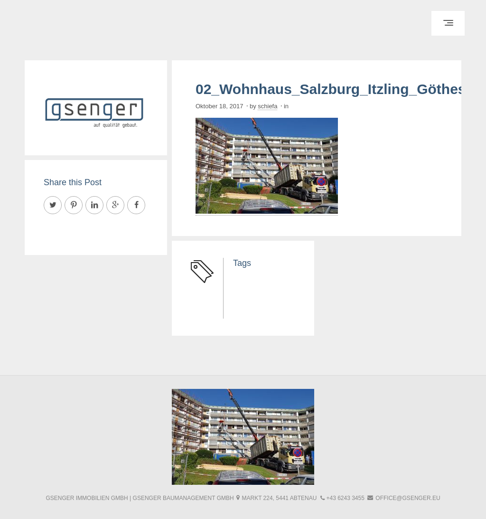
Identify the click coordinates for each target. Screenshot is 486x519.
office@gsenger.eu (407, 498)
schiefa (267, 106)
